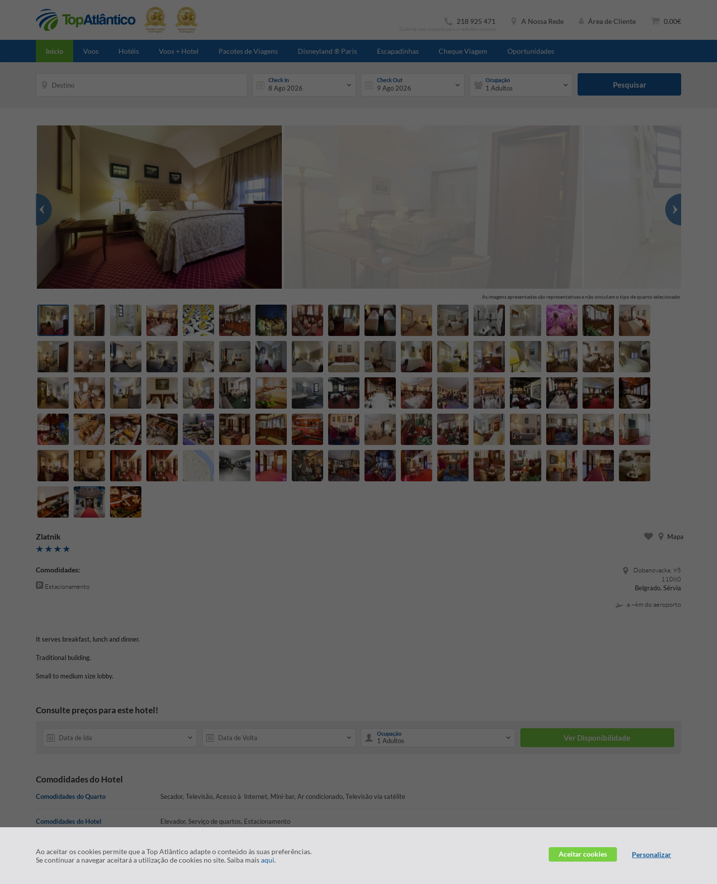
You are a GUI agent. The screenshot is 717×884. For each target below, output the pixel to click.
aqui (267, 860)
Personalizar (651, 854)
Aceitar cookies (583, 854)
